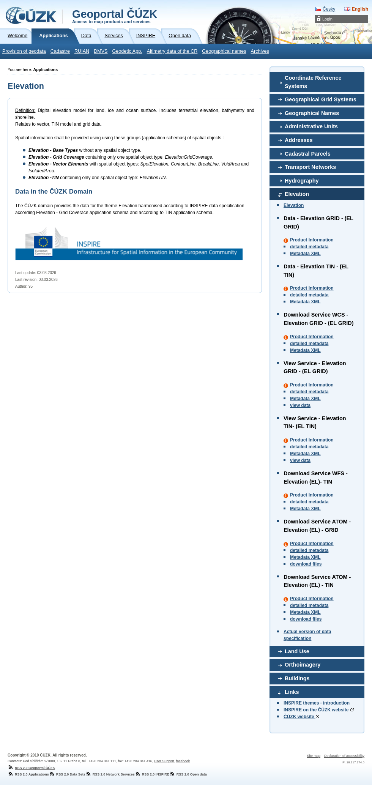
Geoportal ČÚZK (114, 16)
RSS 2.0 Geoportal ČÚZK (31, 768)
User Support (164, 761)
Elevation (297, 194)
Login (327, 19)
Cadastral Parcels (308, 154)
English (360, 9)
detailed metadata (309, 246)
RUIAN (81, 51)
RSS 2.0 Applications (28, 774)
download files (306, 564)
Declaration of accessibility (344, 756)
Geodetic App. (127, 51)
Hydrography (302, 181)
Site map (313, 756)
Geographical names (224, 51)
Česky (329, 9)
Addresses (299, 140)
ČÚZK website (301, 716)
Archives (260, 51)
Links (292, 692)
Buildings (297, 678)
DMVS (100, 51)
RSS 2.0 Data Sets (67, 774)
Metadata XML (305, 253)
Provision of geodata (24, 51)
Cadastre (60, 51)
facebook (183, 761)
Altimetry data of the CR (172, 51)
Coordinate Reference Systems (313, 82)
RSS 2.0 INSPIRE (152, 774)
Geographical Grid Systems (320, 99)
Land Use (297, 651)
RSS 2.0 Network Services (110, 774)
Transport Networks (310, 167)
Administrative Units (311, 126)
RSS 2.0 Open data (188, 774)
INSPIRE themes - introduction (317, 703)
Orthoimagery (302, 665)
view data (300, 405)
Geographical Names (312, 113)
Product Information (312, 240)
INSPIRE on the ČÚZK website (319, 709)
